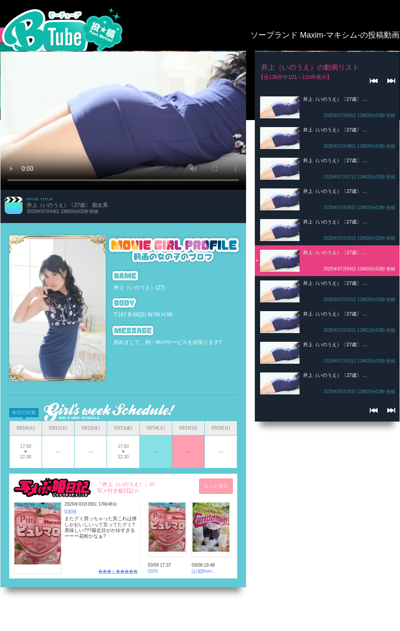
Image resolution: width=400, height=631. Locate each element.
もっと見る (216, 486)
